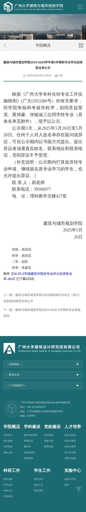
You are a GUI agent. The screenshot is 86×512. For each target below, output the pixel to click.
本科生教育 (70, 441)
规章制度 (48, 446)
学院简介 (8, 435)
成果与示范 (70, 479)
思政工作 (38, 485)
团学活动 (38, 479)
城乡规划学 (29, 452)
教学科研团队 (31, 435)
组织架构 (8, 441)
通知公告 (8, 452)
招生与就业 (70, 435)
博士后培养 (70, 452)
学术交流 (8, 485)
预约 (66, 485)
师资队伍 (28, 441)
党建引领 (48, 441)
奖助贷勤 (38, 490)
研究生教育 (70, 446)
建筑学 (27, 446)
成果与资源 (70, 458)
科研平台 (8, 490)
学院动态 (8, 446)
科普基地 (8, 496)
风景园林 (28, 458)
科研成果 (8, 479)
